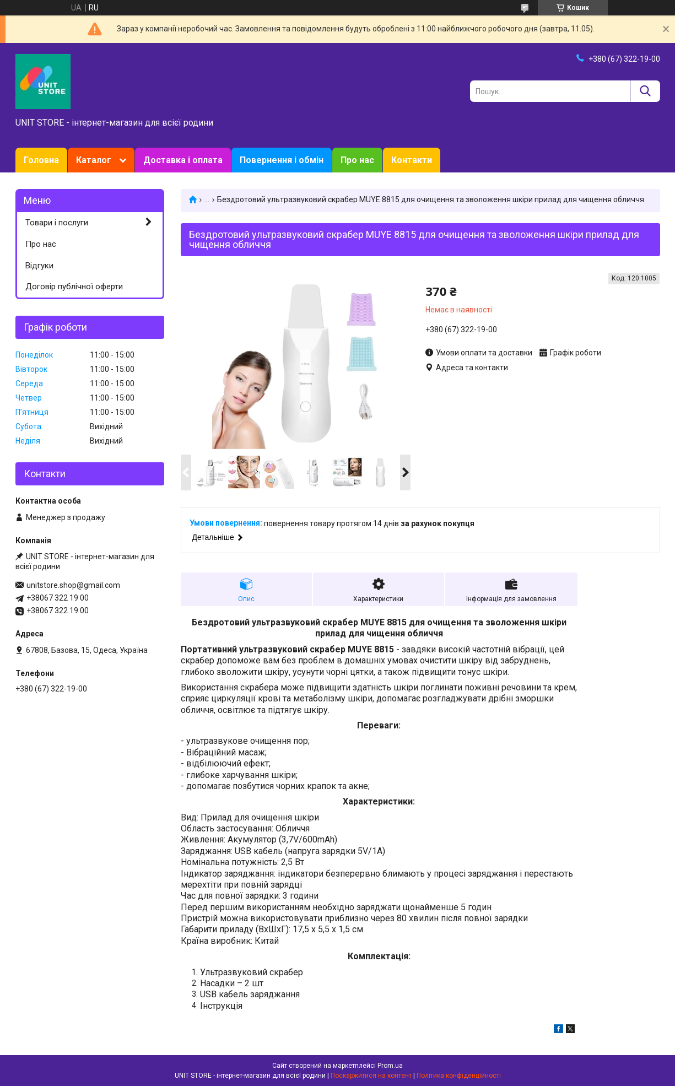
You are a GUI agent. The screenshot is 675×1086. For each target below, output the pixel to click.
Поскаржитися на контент (371, 1075)
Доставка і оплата (183, 160)
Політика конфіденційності (459, 1075)
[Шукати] (645, 91)
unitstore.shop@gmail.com (73, 585)
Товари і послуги (56, 223)
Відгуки (39, 266)
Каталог (93, 160)
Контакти (411, 160)
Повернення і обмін (281, 160)
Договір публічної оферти (74, 286)
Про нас (357, 160)
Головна (41, 160)
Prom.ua (390, 1065)
